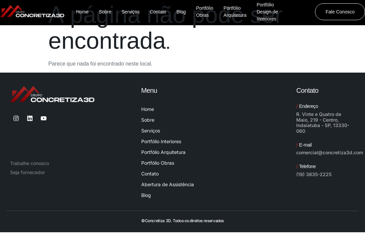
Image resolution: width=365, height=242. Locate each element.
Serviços (150, 130)
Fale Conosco (340, 12)
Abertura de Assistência (167, 184)
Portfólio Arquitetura (163, 152)
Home (147, 109)
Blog (146, 195)
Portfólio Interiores (161, 141)
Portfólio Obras (157, 163)
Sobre (147, 120)
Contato (150, 173)
